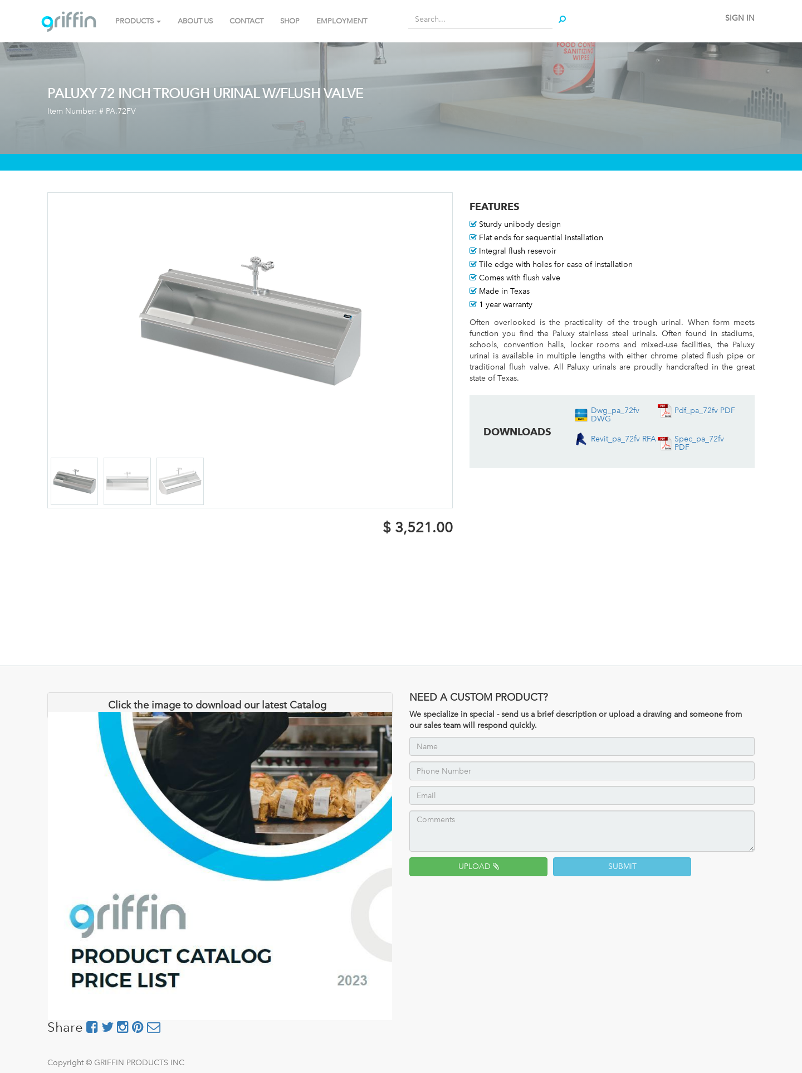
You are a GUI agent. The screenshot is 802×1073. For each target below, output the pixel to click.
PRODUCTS (138, 21)
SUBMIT (622, 866)
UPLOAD (478, 866)
